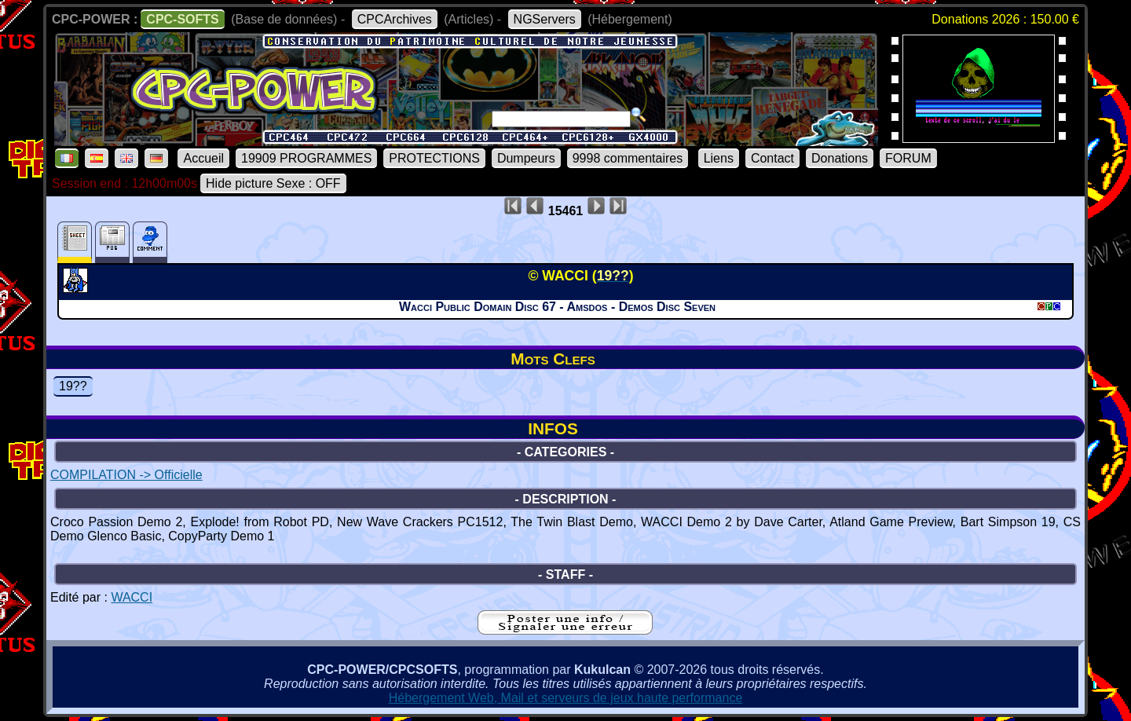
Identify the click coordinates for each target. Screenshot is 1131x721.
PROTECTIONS (434, 158)
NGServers (545, 19)
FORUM (908, 158)
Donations (839, 158)
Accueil (203, 158)
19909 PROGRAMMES (306, 158)
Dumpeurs (526, 158)
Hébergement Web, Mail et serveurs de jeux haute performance (566, 698)
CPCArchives (394, 19)
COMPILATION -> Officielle (126, 474)
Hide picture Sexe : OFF (273, 183)
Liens (719, 158)
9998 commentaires (628, 158)
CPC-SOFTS (182, 19)
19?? (73, 386)
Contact (772, 158)
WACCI (131, 597)
